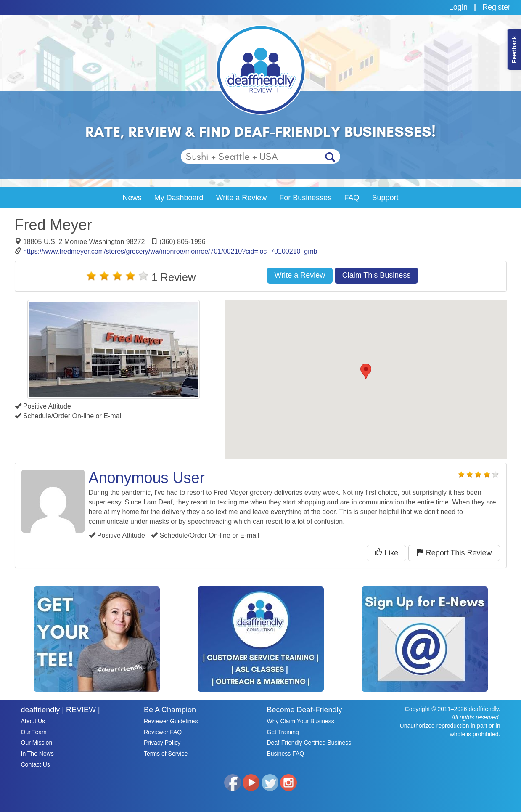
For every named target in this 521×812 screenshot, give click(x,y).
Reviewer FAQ (163, 732)
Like (386, 552)
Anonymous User (147, 477)
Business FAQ (285, 753)
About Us (33, 721)
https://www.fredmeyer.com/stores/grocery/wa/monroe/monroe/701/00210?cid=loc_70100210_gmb (170, 251)
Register (496, 7)
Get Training (283, 732)
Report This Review (454, 552)
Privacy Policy (162, 742)
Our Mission (37, 742)
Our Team (34, 732)
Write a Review (241, 198)
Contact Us (35, 764)
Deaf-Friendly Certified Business (309, 742)
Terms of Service (166, 753)
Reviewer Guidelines (171, 721)
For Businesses (305, 198)
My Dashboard (179, 198)
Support (385, 198)
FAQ (351, 198)
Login (458, 7)
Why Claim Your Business (300, 721)
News (132, 198)
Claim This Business (376, 275)
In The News (37, 753)
